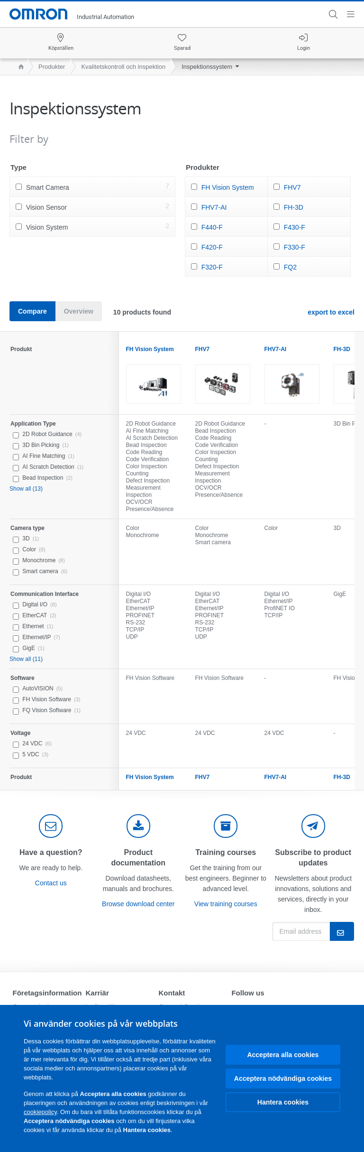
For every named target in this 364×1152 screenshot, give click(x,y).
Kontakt (171, 993)
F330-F (294, 247)
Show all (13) (26, 488)
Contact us (51, 883)
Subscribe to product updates (313, 857)
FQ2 (290, 267)
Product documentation (138, 857)
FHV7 (292, 187)
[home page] (18, 66)
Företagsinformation (47, 993)
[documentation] (138, 826)
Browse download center (138, 904)
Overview (78, 311)
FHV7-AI (214, 207)
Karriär (97, 993)
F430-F (294, 227)
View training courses (225, 904)
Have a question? (50, 852)
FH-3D (293, 207)
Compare (32, 311)
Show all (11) (26, 659)
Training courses (225, 852)
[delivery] (225, 826)
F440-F (212, 227)
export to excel (331, 312)
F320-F (212, 267)
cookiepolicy (40, 1111)
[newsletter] (313, 826)
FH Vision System (227, 187)
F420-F (212, 247)
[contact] (51, 826)
